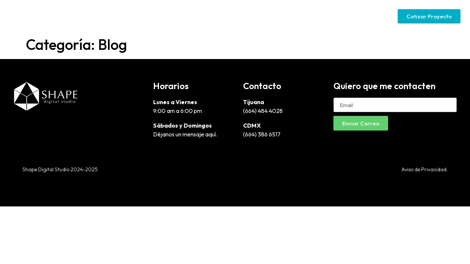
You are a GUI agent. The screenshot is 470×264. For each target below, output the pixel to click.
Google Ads (322, 15)
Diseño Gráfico (224, 15)
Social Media (369, 15)
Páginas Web (276, 15)
